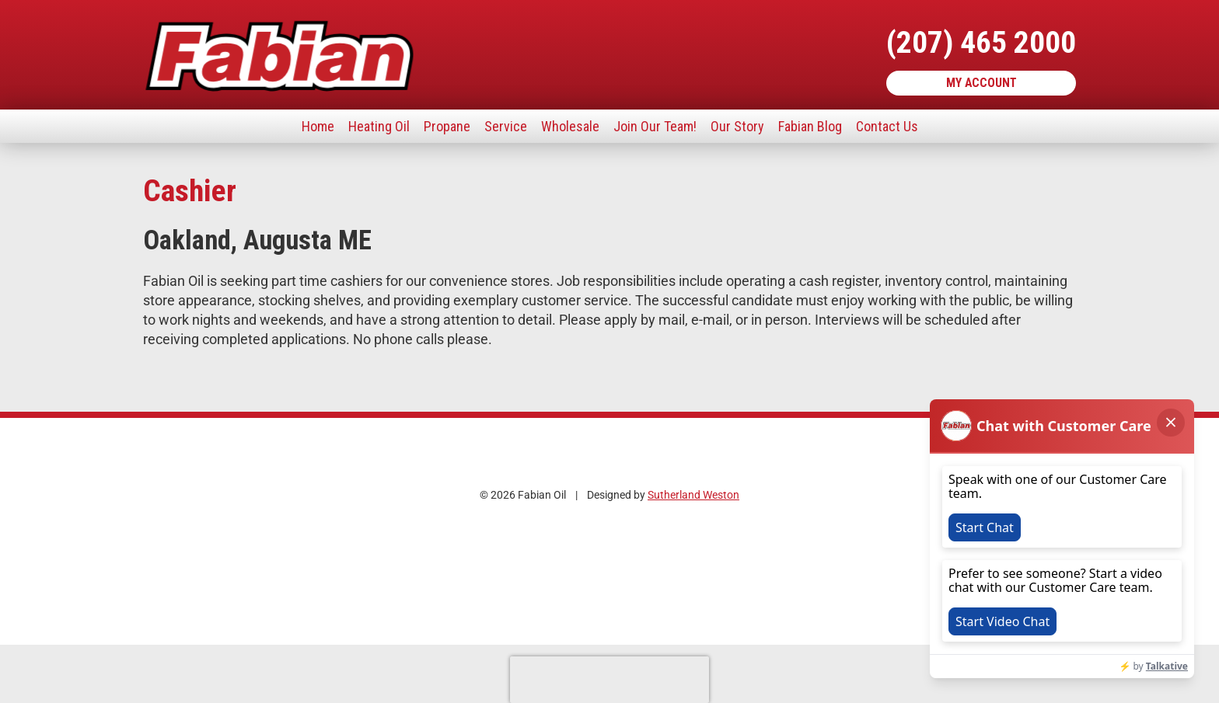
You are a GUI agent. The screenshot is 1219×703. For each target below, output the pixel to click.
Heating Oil (379, 126)
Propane (447, 126)
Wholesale (570, 126)
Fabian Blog (810, 126)
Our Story (737, 126)
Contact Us (887, 126)
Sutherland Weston (693, 495)
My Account (981, 82)
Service (505, 126)
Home (318, 126)
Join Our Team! (655, 126)
